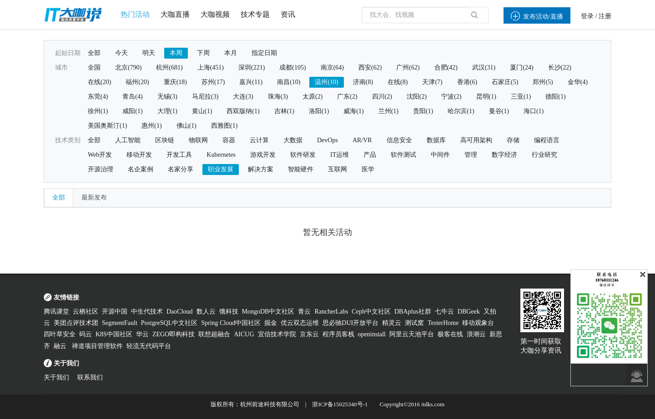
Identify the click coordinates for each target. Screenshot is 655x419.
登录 (587, 16)
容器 (228, 140)
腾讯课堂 (56, 311)
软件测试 (403, 154)
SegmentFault (119, 322)
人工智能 (128, 140)
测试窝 (414, 322)
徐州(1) (98, 111)
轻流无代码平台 (148, 346)
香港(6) (467, 82)
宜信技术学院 (277, 334)
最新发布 (94, 197)
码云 (85, 334)
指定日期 (264, 53)
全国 (94, 67)
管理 (470, 154)
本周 (176, 53)
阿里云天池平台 (411, 334)
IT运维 (339, 154)
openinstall (372, 334)
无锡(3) (167, 96)
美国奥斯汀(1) (107, 125)
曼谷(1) (499, 111)
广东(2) (347, 96)
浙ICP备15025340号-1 (340, 404)
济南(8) (363, 82)
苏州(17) (213, 82)
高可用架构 (476, 140)
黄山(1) (202, 111)
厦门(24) (521, 67)
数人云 (206, 311)
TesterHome (443, 322)
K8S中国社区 (114, 334)
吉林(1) (284, 111)
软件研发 (303, 154)
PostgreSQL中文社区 (169, 322)
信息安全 (399, 140)
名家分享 (180, 169)
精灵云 (391, 322)
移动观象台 (478, 322)
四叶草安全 (60, 334)
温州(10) (326, 82)
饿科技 (228, 311)
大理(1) (167, 111)
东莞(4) (98, 96)
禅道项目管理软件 (97, 346)
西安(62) (370, 67)
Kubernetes (221, 154)
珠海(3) (278, 96)
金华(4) (578, 82)
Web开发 (100, 154)
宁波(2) (451, 96)
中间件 (440, 154)
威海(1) (353, 111)
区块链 (164, 140)
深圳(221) (251, 67)
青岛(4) (132, 96)
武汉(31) (483, 67)
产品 (369, 154)
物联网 (198, 140)
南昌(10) (288, 82)
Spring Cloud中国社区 (231, 322)
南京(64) (332, 67)
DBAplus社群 (412, 311)
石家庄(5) (505, 82)
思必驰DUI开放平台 (350, 322)
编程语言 (546, 140)
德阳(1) (555, 96)
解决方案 (260, 169)
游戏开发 (263, 154)
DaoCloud (179, 311)
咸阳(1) (132, 111)
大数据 (292, 140)
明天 (148, 53)
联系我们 (90, 377)
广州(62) (407, 67)
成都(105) (292, 67)
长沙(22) (559, 67)
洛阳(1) (319, 111)
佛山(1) (186, 125)
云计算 (259, 140)
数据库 (436, 140)
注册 (605, 16)
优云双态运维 (300, 322)
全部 (94, 53)
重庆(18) (175, 82)
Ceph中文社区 (371, 311)
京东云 (309, 334)
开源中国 (114, 311)
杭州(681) (169, 67)
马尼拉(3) (205, 96)
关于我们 (56, 377)
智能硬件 (300, 169)
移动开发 (139, 154)
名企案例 (140, 169)
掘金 (270, 322)
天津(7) (432, 82)
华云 (142, 334)
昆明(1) (486, 96)
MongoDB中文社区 (268, 311)
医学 (368, 169)
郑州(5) (543, 82)
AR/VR (362, 140)
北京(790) (128, 67)
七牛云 (444, 311)
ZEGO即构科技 (173, 334)
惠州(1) (151, 125)
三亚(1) (521, 96)
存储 (513, 140)
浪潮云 (476, 334)
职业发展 (220, 169)
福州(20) (137, 82)
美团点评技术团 (76, 322)
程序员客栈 (338, 334)
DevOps (327, 140)
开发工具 (179, 154)
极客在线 (450, 334)
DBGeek (469, 311)
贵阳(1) (423, 111)
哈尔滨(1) (461, 111)
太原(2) (312, 96)
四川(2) (382, 96)
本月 (230, 53)
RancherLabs (331, 311)
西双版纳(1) (243, 111)
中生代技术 (147, 311)
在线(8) (398, 82)
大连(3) (243, 96)
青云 (304, 311)
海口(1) (534, 111)
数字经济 (504, 154)
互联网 (337, 169)
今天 (121, 53)
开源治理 (100, 169)
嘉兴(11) (250, 82)
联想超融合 (214, 334)
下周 (203, 53)
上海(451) (210, 67)
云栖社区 (85, 311)
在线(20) (99, 82)
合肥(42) (446, 67)
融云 (61, 346)
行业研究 (544, 154)
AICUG (244, 334)
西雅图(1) (224, 125)
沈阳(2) (417, 96)
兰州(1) (388, 111)
